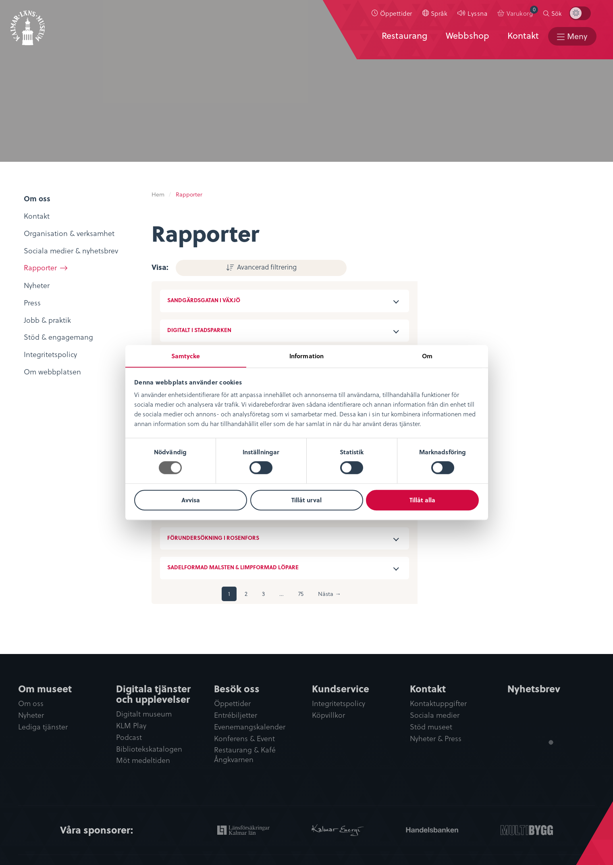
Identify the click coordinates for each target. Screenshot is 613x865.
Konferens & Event (244, 738)
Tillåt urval (306, 500)
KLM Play (131, 725)
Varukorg (525, 13)
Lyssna (480, 14)
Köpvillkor (328, 715)
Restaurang (401, 39)
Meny (576, 39)
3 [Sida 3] (263, 593)
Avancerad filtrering (226, 266)
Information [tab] (306, 355)
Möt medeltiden (143, 760)
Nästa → (329, 593)
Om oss (31, 703)
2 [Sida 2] (246, 593)
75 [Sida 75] (300, 593)
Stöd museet (431, 726)
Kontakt (520, 39)
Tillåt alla (422, 500)
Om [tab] (427, 355)
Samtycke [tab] (185, 355)
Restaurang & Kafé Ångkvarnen (245, 755)
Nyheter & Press (435, 738)
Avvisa (190, 500)
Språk (441, 14)
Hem (158, 194)
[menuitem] (394, 14)
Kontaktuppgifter (438, 703)
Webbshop (464, 39)
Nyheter (31, 715)
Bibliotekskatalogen (149, 749)
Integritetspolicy (338, 703)
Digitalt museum (144, 713)
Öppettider (398, 14)
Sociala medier (434, 715)
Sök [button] (559, 14)
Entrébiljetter (235, 715)
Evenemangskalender (249, 726)
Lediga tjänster (43, 726)
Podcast (129, 737)
